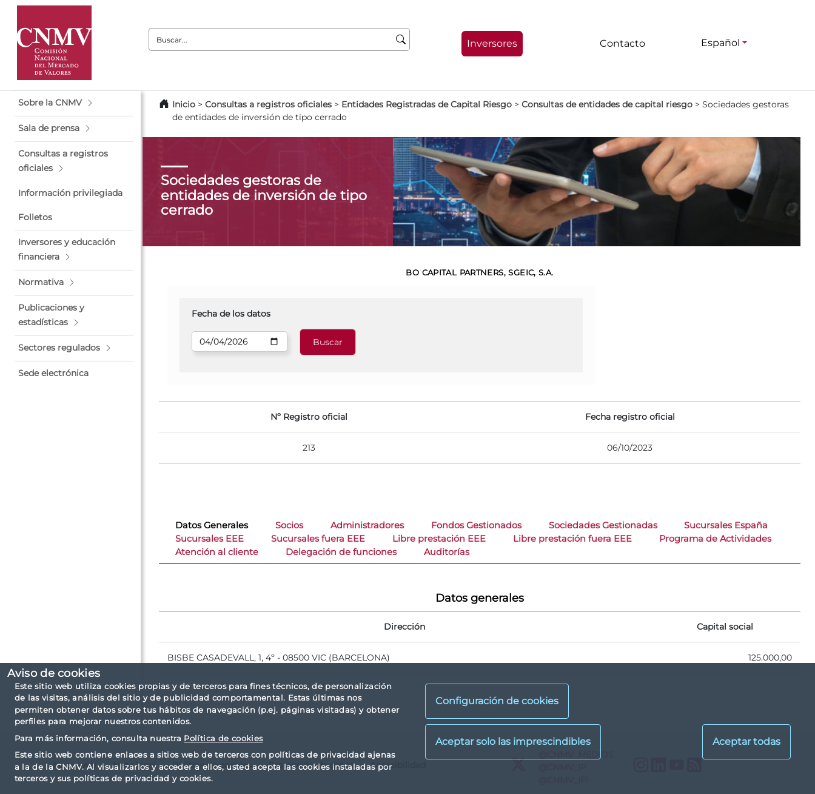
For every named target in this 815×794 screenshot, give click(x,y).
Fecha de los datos (231, 313)
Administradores (367, 525)
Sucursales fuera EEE (318, 538)
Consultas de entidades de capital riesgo (607, 104)
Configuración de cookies (496, 701)
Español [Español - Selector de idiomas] (720, 43)
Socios (289, 525)
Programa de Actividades (715, 538)
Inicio (183, 104)
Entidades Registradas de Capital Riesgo (426, 104)
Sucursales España (726, 525)
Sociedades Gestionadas (603, 525)
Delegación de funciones (341, 552)
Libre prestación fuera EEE (572, 538)
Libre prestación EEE (439, 538)
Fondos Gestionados (476, 525)
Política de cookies (223, 738)
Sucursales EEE (209, 538)
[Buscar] (401, 39)
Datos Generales (211, 525)
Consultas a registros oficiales (268, 104)
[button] (74, 103)
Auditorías (446, 552)
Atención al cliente (216, 552)
